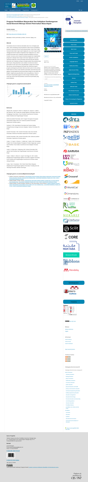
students (67, 416)
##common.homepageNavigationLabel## (15, 14)
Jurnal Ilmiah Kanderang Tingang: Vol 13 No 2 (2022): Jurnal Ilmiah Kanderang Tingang (38, 182)
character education (70, 403)
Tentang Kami (34, 10)
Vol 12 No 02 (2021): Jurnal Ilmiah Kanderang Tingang (17, 17)
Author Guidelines (73, 57)
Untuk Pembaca (68, 339)
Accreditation (73, 40)
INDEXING (73, 114)
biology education (69, 376)
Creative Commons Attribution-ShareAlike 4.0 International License (43, 467)
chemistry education (70, 374)
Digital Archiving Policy (73, 74)
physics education (69, 378)
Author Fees (74, 82)
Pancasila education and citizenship (73, 398)
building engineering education (72, 392)
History (74, 78)
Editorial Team (73, 86)
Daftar (77, 1)
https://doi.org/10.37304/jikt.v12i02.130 (17, 34)
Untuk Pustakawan (69, 343)
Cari (81, 10)
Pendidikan (67, 410)
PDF (47, 56)
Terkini (6, 10)
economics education (70, 382)
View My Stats (72, 321)
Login (82, 1)
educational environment (71, 418)
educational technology (70, 396)
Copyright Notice (74, 61)
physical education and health (72, 386)
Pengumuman (26, 10)
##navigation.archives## (15, 10)
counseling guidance (70, 401)
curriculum (68, 412)
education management (71, 394)
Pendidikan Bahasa (70, 405)
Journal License (74, 103)
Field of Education (68, 372)
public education (69, 384)
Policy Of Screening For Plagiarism (73, 99)
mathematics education (70, 380)
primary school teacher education (72, 388)
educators (68, 414)
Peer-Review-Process (74, 90)
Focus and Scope (74, 53)
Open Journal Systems (70, 349)
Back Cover (73, 49)
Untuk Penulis (68, 341)
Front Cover (74, 44)
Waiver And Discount (74, 95)
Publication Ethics (73, 65)
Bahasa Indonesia (69, 329)
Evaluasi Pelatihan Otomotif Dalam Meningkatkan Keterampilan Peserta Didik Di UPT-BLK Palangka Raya (34, 184)
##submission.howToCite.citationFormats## (53, 78)
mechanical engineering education (73, 390)
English (66, 331)
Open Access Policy (73, 70)
